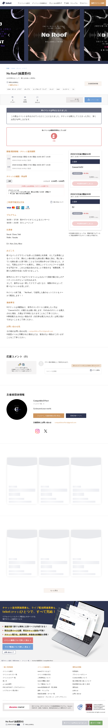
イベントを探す (8, 671)
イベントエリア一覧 (9, 678)
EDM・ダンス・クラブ (19, 68)
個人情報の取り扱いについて (82, 681)
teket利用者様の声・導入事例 (47, 687)
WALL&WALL (29, 724)
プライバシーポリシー (80, 674)
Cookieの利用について (80, 678)
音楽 (7, 68)
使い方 (5, 681)
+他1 (18, 724)
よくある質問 (7, 684)
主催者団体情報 (93, 83)
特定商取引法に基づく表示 (81, 684)
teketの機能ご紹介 (44, 681)
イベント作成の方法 (44, 674)
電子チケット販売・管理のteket (10, 660)
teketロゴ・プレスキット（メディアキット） (52, 697)
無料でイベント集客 (97, 3)
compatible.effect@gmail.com (41, 331)
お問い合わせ (77, 693)
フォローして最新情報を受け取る (48, 416)
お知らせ (75, 690)
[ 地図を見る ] (13, 85)
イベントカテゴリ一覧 (10, 674)
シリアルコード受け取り (11, 690)
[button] (2, 720)
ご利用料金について (44, 678)
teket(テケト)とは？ (44, 671)
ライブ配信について (44, 684)
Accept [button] (100, 718)
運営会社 (75, 687)
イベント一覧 (25, 660)
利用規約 (75, 671)
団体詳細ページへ (76, 415)
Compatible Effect (41, 401)
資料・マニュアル (43, 690)
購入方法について (58, 202)
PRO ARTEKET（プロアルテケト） (14, 687)
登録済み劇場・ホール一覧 (46, 693)
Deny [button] (90, 718)
